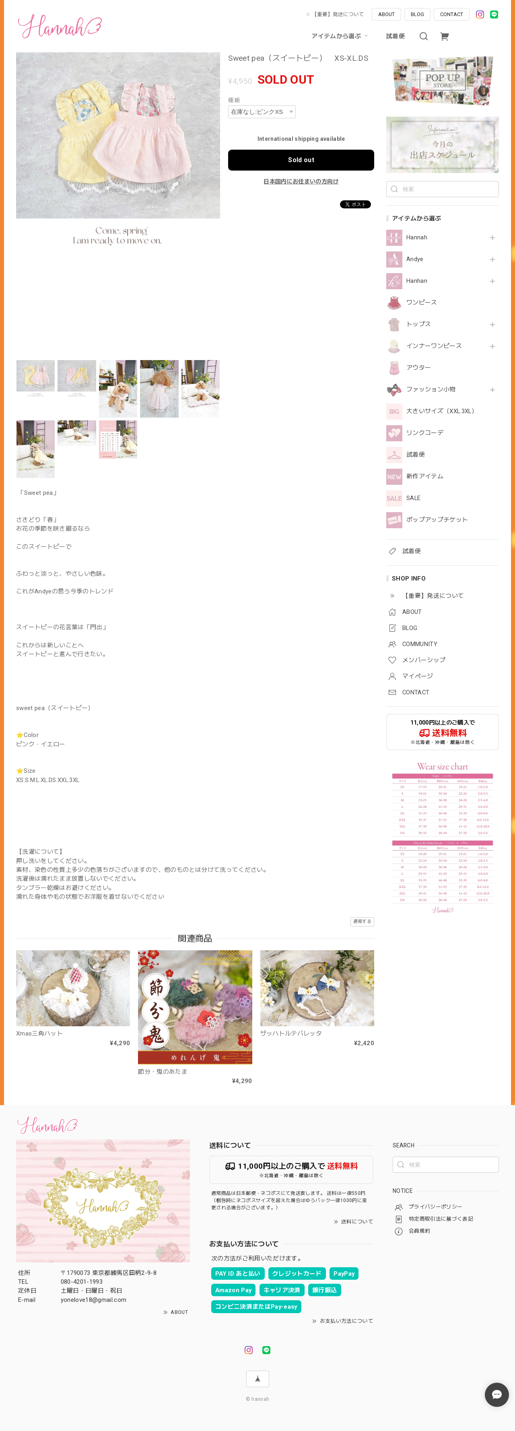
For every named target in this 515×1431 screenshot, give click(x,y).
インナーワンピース (434, 346)
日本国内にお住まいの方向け (301, 181)
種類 (234, 100)
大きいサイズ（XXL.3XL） (442, 411)
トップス (418, 324)
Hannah (416, 237)
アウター (418, 367)
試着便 (395, 36)
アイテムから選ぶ (340, 36)
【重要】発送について (338, 14)
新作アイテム (424, 476)
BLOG (417, 14)
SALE (413, 498)
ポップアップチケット (437, 520)
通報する (362, 921)
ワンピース (421, 302)
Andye (415, 259)
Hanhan (416, 281)
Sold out (301, 160)
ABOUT (386, 14)
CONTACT (451, 14)
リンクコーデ (424, 433)
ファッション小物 (431, 389)
